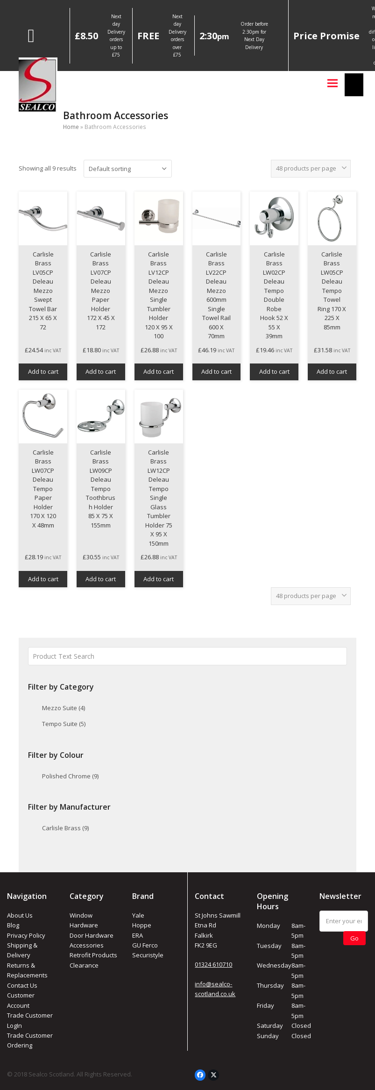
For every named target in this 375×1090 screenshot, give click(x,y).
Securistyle (147, 955)
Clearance (84, 965)
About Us (20, 915)
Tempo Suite (63, 724)
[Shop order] (127, 168)
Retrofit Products (93, 955)
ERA (137, 935)
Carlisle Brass (65, 828)
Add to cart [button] (43, 371)
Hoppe (141, 925)
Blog (13, 925)
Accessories (87, 945)
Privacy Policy (26, 935)
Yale (138, 915)
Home (71, 127)
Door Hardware (91, 935)
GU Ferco (145, 945)
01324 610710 (213, 964)
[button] (332, 83)
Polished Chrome (70, 776)
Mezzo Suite (63, 708)
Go (354, 938)
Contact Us (22, 985)
